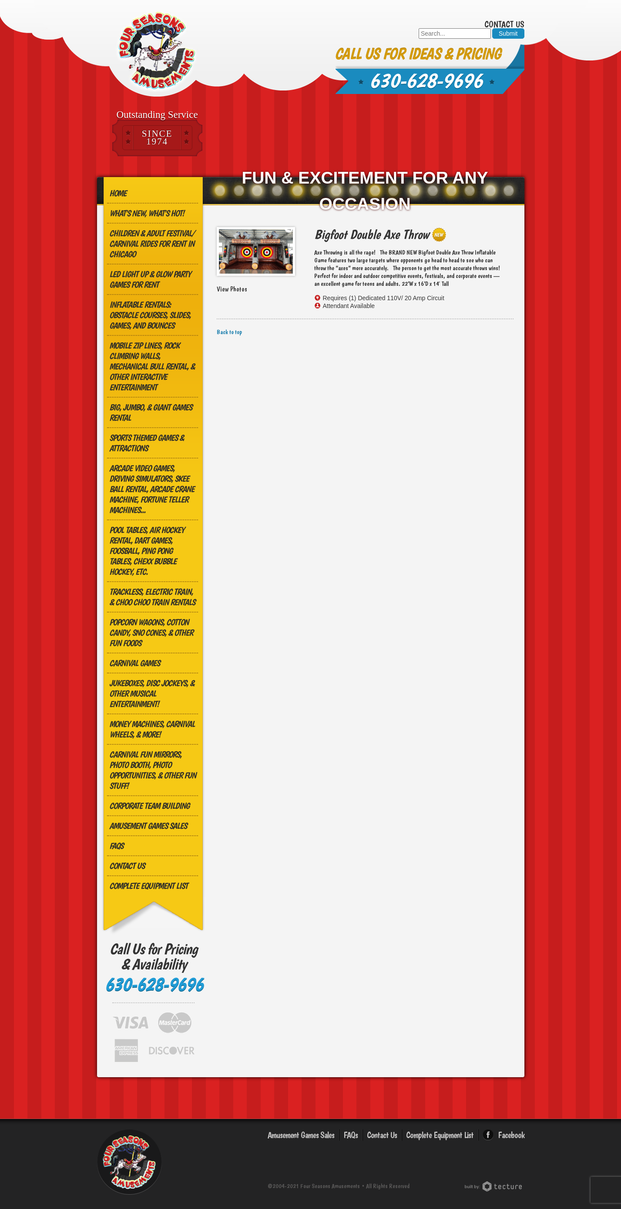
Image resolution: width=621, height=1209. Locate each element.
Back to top (229, 331)
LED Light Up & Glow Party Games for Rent (150, 279)
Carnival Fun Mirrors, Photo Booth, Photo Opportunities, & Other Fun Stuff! (152, 770)
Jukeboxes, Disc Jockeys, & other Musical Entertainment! (151, 693)
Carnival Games (134, 663)
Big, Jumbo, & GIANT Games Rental (150, 412)
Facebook (511, 1135)
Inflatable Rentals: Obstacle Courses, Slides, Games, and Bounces (150, 315)
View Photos (232, 289)
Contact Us (504, 24)
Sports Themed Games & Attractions (146, 442)
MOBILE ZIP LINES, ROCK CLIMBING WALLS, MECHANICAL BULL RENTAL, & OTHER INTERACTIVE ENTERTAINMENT (152, 366)
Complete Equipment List (148, 886)
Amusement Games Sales (148, 826)
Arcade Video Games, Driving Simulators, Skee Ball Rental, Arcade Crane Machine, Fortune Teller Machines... (151, 489)
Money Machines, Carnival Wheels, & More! (152, 729)
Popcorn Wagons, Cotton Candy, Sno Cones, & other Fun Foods (151, 632)
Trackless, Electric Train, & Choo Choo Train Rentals (152, 596)
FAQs (116, 846)
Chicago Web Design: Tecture (494, 1186)
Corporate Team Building (149, 805)
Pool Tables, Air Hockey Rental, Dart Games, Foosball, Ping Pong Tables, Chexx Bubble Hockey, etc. (146, 551)
